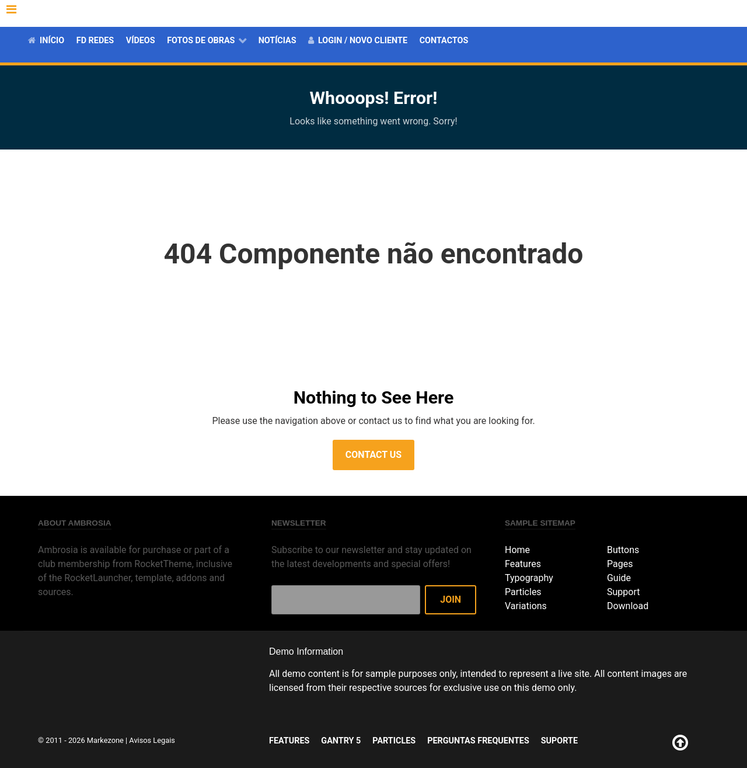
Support (623, 591)
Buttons (623, 549)
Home (517, 549)
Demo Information (306, 651)
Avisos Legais (152, 740)
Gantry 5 (486, 13)
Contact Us (373, 454)
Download (627, 605)
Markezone (105, 740)
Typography (529, 577)
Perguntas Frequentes (619, 13)
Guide (619, 577)
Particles (537, 13)
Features (435, 13)
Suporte (700, 13)
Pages (620, 563)
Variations (526, 605)
